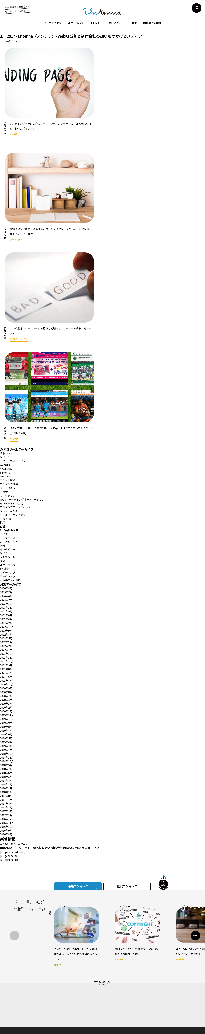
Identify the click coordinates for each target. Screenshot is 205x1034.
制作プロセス (7, 454)
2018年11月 (7, 674)
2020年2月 (6, 624)
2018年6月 (6, 689)
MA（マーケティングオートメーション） (23, 416)
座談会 (4, 477)
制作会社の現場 (152, 23)
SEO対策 (5, 389)
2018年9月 (6, 681)
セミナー (5, 450)
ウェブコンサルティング (91, 1001)
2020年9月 (6, 605)
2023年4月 (6, 535)
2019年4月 (6, 658)
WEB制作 (114, 23)
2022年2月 (6, 562)
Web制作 (5, 381)
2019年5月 (6, 655)
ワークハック (7, 493)
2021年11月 (7, 574)
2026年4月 (6, 505)
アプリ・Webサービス (13, 377)
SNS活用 (5, 485)
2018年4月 (6, 697)
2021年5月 (6, 597)
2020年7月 (6, 612)
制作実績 (64, 1001)
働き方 (4, 470)
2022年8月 (6, 551)
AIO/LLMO (6, 385)
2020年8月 (6, 608)
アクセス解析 (7, 396)
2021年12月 (7, 570)
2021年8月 (6, 585)
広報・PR (5, 435)
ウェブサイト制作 (88, 990)
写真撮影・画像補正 (11, 496)
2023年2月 (6, 539)
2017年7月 (6, 716)
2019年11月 (7, 631)
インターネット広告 (11, 420)
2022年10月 (7, 543)
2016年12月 (7, 735)
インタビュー (7, 466)
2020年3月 (6, 620)
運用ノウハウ (75, 23)
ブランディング (9, 427)
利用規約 (125, 973)
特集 (134, 23)
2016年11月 (7, 739)
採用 (2, 439)
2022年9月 (6, 547)
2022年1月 (6, 566)
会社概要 (64, 995)
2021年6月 (6, 593)
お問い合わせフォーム (155, 999)
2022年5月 (6, 555)
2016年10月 (7, 743)
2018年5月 (6, 693)
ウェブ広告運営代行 (89, 995)
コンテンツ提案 (9, 400)
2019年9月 (6, 639)
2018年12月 (7, 670)
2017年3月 (6, 724)
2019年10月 (7, 635)
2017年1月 (6, 731)
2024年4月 (6, 512)
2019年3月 (6, 662)
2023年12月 (7, 520)
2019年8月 (6, 643)
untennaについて (107, 973)
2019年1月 (6, 666)
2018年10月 (7, 678)
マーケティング (53, 23)
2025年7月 (6, 508)
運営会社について (84, 973)
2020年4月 (6, 616)
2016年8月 (6, 751)
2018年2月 (6, 704)
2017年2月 (6, 728)
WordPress (6, 393)
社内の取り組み (9, 458)
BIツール (5, 373)
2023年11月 (7, 524)
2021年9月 (6, 581)
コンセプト (66, 990)
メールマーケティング (12, 431)
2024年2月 (6, 516)
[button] (195, 852)
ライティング (7, 489)
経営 (2, 443)
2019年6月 (6, 651)
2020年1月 (6, 628)
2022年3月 (6, 558)
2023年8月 (6, 531)
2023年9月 (6, 528)
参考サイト (6, 408)
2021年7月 (6, 589)
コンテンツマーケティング (15, 423)
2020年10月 (7, 601)
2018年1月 (6, 708)
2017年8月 (6, 712)
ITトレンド (96, 23)
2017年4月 (6, 720)
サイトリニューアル (11, 404)
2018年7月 (6, 685)
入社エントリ (7, 473)
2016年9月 (6, 747)
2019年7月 (6, 647)
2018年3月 (6, 701)
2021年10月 (7, 578)
